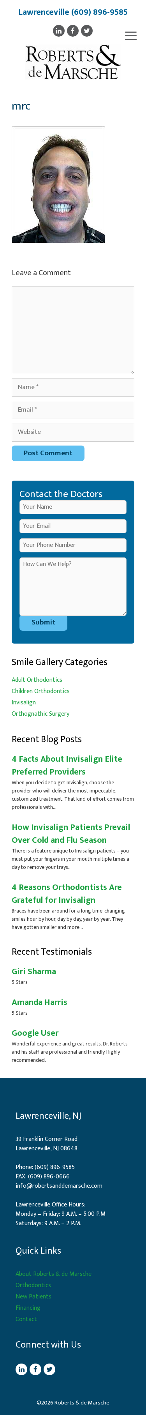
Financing (28, 1308)
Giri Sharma (34, 971)
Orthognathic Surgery (40, 714)
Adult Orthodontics (37, 680)
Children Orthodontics (41, 691)
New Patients (33, 1296)
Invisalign (24, 702)
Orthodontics (33, 1285)
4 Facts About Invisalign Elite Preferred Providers (67, 765)
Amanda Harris (39, 1002)
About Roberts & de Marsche (53, 1274)
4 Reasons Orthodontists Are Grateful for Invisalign (67, 893)
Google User (35, 1033)
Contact (26, 1319)
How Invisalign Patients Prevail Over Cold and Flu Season (71, 833)
